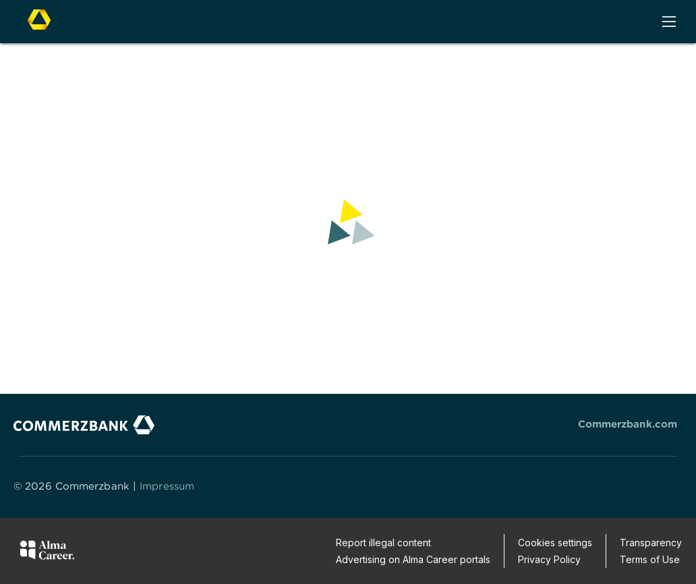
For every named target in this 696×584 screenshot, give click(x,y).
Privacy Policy (549, 559)
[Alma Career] (47, 552)
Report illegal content (383, 542)
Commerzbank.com (628, 423)
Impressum (167, 485)
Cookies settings (555, 542)
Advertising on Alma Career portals (413, 559)
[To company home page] (39, 20)
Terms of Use (650, 559)
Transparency (651, 542)
